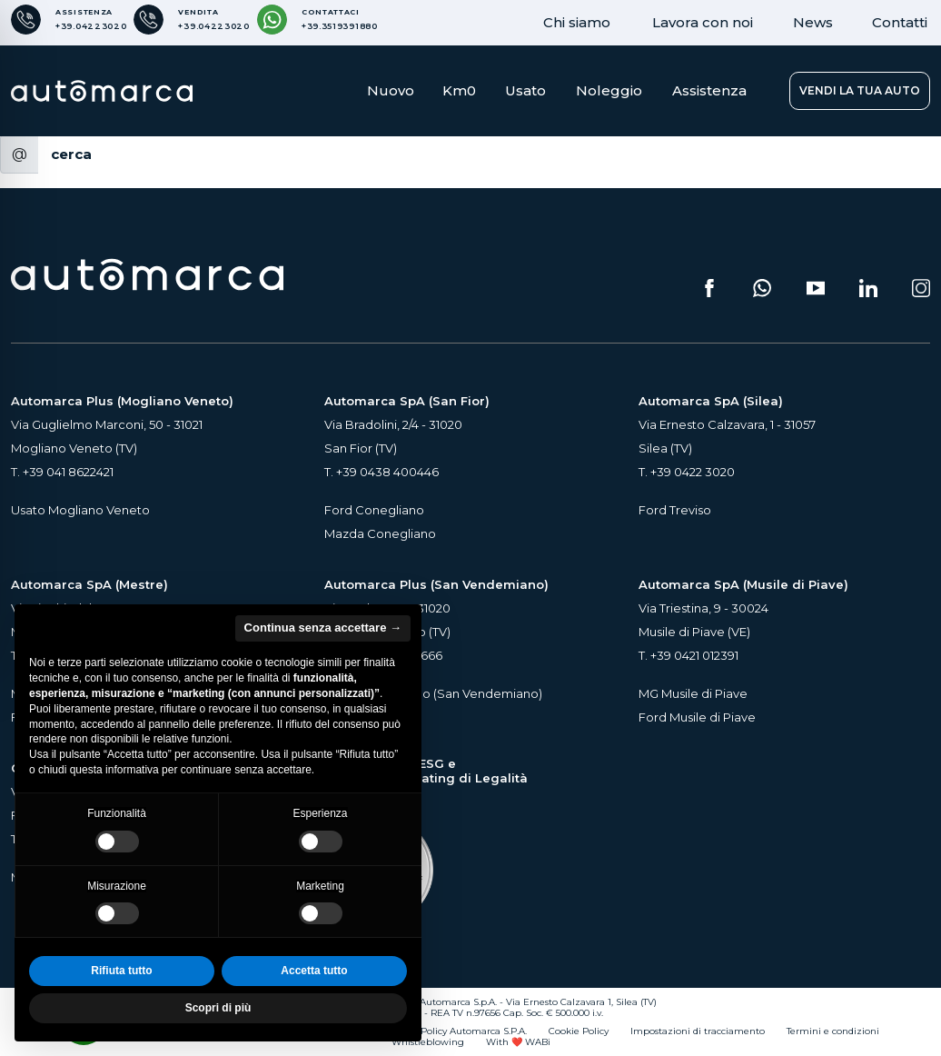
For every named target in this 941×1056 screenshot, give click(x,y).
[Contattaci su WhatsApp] (317, 20)
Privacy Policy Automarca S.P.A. (456, 1031)
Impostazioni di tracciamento (697, 1031)
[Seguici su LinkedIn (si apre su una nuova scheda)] (868, 288)
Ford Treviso (675, 510)
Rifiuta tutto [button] (121, 970)
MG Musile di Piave (693, 693)
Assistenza (709, 90)
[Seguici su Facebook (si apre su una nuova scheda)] (709, 288)
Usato (525, 90)
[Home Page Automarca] (102, 90)
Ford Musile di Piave (697, 717)
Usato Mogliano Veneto (80, 510)
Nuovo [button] (390, 90)
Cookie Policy (579, 1031)
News (813, 22)
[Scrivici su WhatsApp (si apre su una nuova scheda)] (762, 288)
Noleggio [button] (609, 90)
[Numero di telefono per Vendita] (191, 20)
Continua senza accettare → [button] (322, 627)
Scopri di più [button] (218, 1007)
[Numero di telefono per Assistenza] (68, 20)
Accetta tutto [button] (314, 970)
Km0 (459, 90)
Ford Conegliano (374, 510)
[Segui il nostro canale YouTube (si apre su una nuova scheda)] (816, 288)
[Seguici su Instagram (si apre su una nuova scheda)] (921, 288)
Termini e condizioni (833, 1031)
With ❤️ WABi (518, 1042)
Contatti (899, 22)
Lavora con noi (702, 22)
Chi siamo (576, 22)
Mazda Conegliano (380, 533)
